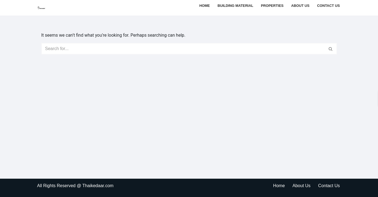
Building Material (235, 6)
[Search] (183, 48)
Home (204, 6)
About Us (300, 6)
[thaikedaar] (41, 8)
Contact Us (328, 6)
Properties (272, 6)
